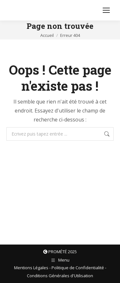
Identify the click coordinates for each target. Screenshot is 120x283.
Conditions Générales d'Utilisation (60, 276)
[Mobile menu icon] (106, 10)
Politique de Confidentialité (78, 268)
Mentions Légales (31, 268)
